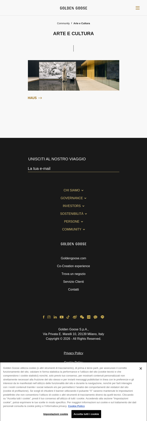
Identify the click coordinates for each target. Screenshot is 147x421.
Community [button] (71, 229)
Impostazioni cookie (55, 415)
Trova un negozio (73, 274)
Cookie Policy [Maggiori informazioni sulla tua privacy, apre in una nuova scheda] (76, 407)
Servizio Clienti (73, 281)
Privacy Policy (73, 353)
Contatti (73, 289)
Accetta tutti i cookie (86, 415)
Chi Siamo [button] (72, 190)
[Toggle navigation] (138, 8)
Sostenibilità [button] (71, 213)
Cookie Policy (73, 362)
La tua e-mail (39, 168)
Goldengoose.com (73, 258)
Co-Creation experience (73, 266)
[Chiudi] (140, 370)
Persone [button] (71, 221)
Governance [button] (72, 198)
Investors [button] (72, 206)
